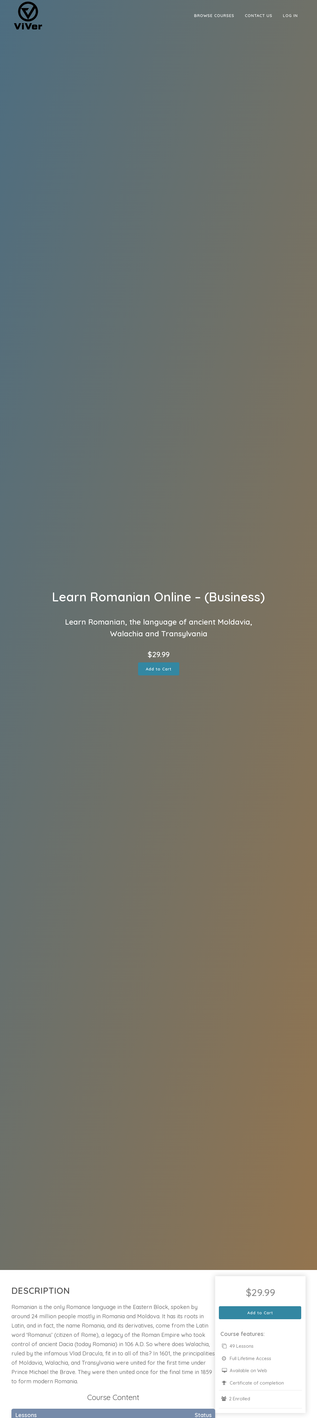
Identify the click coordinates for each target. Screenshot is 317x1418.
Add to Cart (159, 668)
